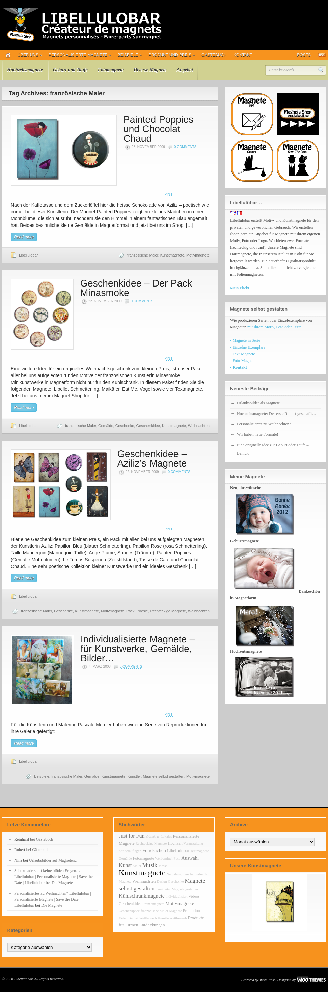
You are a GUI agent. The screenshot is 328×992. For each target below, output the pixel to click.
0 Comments (185, 147)
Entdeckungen (152, 924)
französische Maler (142, 255)
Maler (137, 866)
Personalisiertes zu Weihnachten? (264, 424)
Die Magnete (62, 882)
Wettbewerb (148, 918)
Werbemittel (163, 858)
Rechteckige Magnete (168, 611)
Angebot (185, 69)
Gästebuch (214, 55)
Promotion (191, 910)
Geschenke (124, 426)
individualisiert (177, 896)
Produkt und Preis (171, 55)
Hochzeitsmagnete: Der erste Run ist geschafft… (276, 413)
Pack (130, 611)
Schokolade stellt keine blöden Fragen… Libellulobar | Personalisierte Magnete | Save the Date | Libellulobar (53, 876)
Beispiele (130, 55)
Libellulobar (28, 255)
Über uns (30, 55)
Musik (149, 865)
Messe (162, 866)
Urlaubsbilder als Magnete (258, 403)
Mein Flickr (239, 287)
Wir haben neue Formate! (257, 434)
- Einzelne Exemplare (247, 347)
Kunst (125, 865)
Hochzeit (175, 843)
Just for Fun (131, 836)
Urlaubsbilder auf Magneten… (54, 860)
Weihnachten (199, 426)
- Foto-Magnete (242, 360)
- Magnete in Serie (245, 340)
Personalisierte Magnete (80, 55)
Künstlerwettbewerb (172, 918)
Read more (24, 237)
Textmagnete (199, 851)
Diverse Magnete (150, 69)
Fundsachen (154, 850)
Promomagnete (153, 904)
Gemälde (105, 426)
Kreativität (163, 889)
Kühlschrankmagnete (142, 896)
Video (123, 918)
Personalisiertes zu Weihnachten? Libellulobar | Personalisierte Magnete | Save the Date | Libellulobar (52, 899)
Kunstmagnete (172, 255)
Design (162, 881)
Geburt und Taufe (70, 69)
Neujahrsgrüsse (178, 874)
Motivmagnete (198, 255)
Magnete (175, 911)
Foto (177, 858)
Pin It (169, 195)
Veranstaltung (193, 843)
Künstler (134, 776)
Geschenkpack (129, 911)
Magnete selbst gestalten (163, 776)
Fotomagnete (111, 69)
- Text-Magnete (242, 354)
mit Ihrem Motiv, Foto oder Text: (274, 327)
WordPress (267, 980)
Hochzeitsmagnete (25, 69)
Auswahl (190, 858)
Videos (193, 896)
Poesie (142, 611)
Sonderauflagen (130, 851)
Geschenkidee (148, 426)
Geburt (133, 918)
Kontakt (243, 55)
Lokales (166, 836)
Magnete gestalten (185, 889)
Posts (304, 55)
